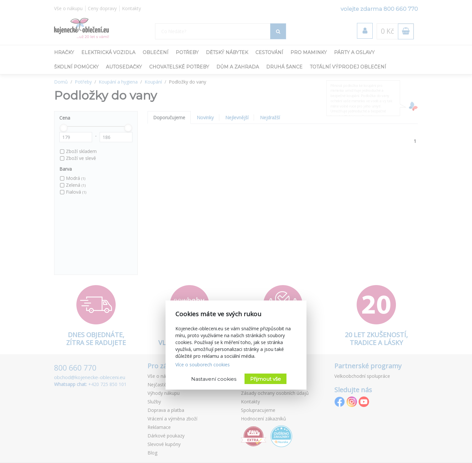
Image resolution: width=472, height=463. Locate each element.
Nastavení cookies (213, 379)
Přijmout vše (265, 379)
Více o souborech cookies (202, 364)
